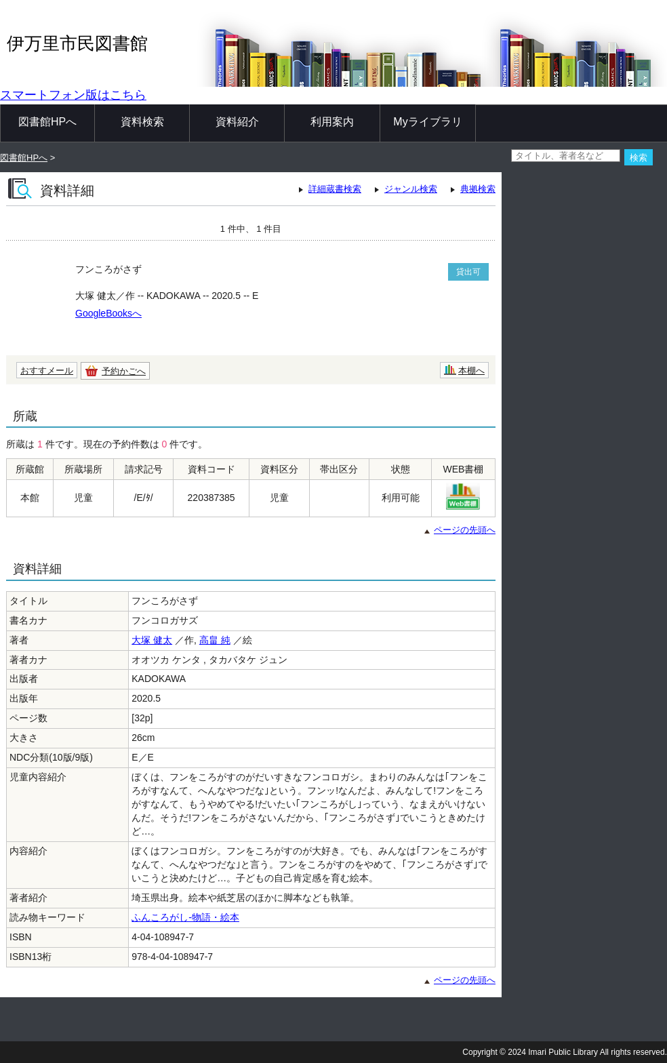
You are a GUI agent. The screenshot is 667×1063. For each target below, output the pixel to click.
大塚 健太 (152, 640)
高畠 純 (214, 640)
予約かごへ (124, 371)
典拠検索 (478, 189)
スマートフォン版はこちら (73, 95)
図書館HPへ (47, 121)
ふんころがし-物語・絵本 (185, 917)
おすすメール (46, 370)
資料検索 (142, 121)
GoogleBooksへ (108, 313)
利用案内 (332, 121)
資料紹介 (237, 121)
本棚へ (471, 370)
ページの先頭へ (465, 530)
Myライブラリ (427, 121)
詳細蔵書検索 (334, 189)
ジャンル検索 (410, 189)
